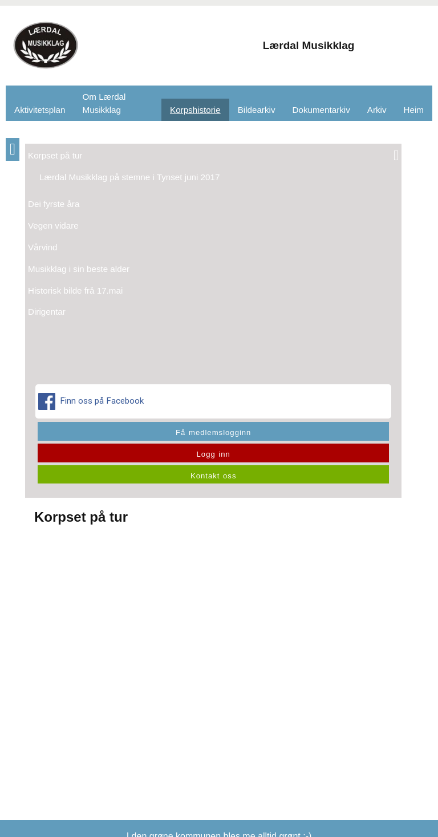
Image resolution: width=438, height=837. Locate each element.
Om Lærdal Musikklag (103, 103)
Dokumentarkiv (321, 110)
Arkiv (377, 110)
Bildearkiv (256, 110)
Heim (414, 110)
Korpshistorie (195, 110)
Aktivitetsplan (39, 110)
